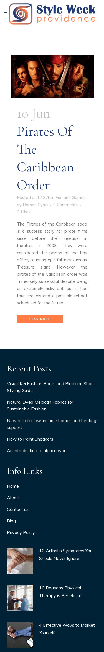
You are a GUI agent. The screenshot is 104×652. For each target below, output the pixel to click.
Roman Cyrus (35, 204)
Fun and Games (70, 197)
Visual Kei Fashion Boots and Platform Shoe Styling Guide (50, 414)
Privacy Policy (21, 560)
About (13, 525)
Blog (11, 548)
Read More (39, 318)
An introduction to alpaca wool (37, 478)
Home (13, 513)
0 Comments (65, 204)
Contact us (18, 537)
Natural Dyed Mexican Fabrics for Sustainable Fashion (40, 433)
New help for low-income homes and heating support (51, 451)
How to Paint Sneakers (30, 466)
